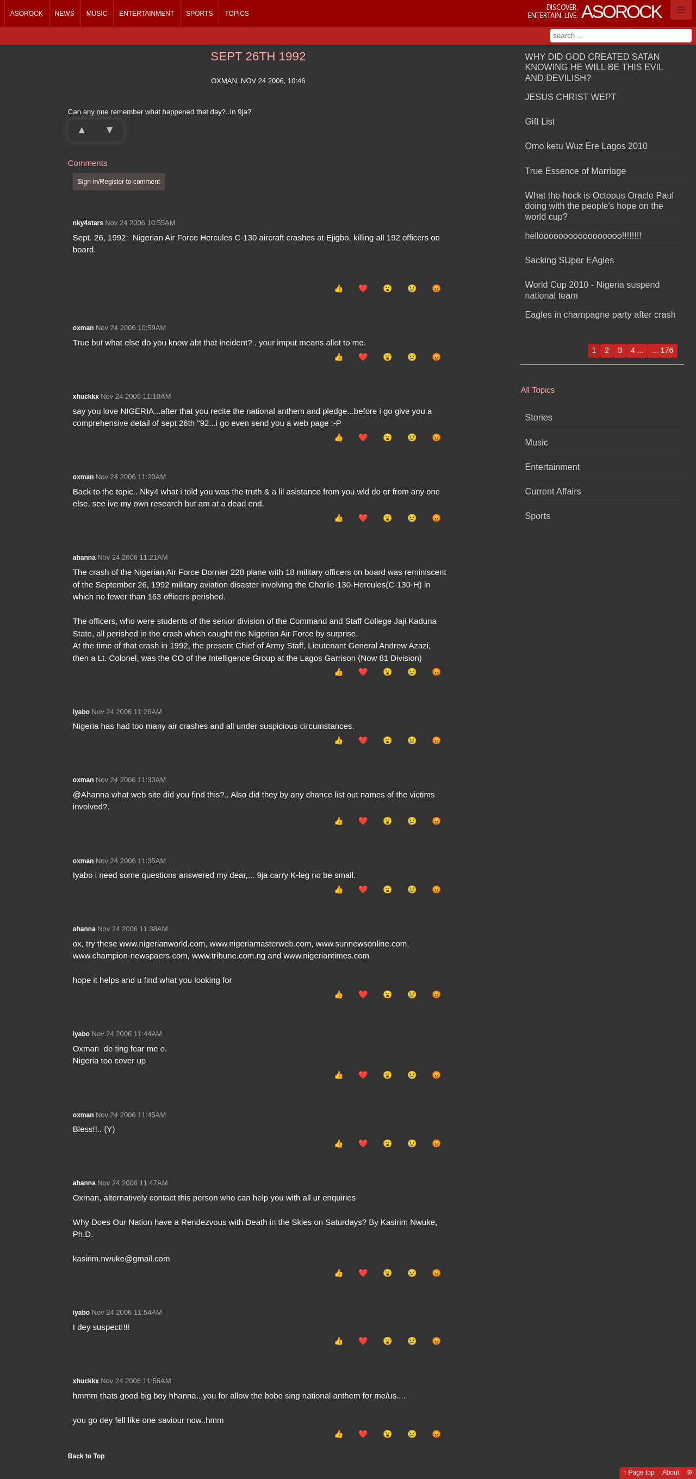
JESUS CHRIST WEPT (571, 97)
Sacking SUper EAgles (569, 260)
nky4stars (88, 223)
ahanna (84, 557)
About (670, 1472)
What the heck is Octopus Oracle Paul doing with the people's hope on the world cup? (599, 205)
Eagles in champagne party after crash (600, 314)
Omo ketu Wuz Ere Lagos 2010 (586, 146)
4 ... (637, 350)
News (64, 13)
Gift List (540, 121)
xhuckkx (86, 396)
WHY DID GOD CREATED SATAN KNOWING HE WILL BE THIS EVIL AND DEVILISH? (594, 67)
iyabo (81, 712)
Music (97, 13)
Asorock (26, 13)
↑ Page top (638, 1472)
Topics (236, 13)
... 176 (662, 350)
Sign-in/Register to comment (119, 181)
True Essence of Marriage (575, 171)
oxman (83, 328)
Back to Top (86, 1456)
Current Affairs (553, 491)
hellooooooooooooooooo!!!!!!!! (583, 235)
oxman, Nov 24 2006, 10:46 (258, 81)
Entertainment (146, 13)
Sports (199, 13)
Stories (538, 417)
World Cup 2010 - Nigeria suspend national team (592, 290)
